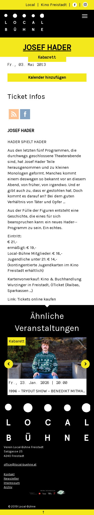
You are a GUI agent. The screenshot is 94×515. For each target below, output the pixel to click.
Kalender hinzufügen (47, 77)
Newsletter (11, 478)
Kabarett (47, 57)
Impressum (12, 483)
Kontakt (9, 474)
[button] (7, 362)
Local (30, 4)
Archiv (8, 487)
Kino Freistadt (54, 4)
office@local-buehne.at (20, 464)
